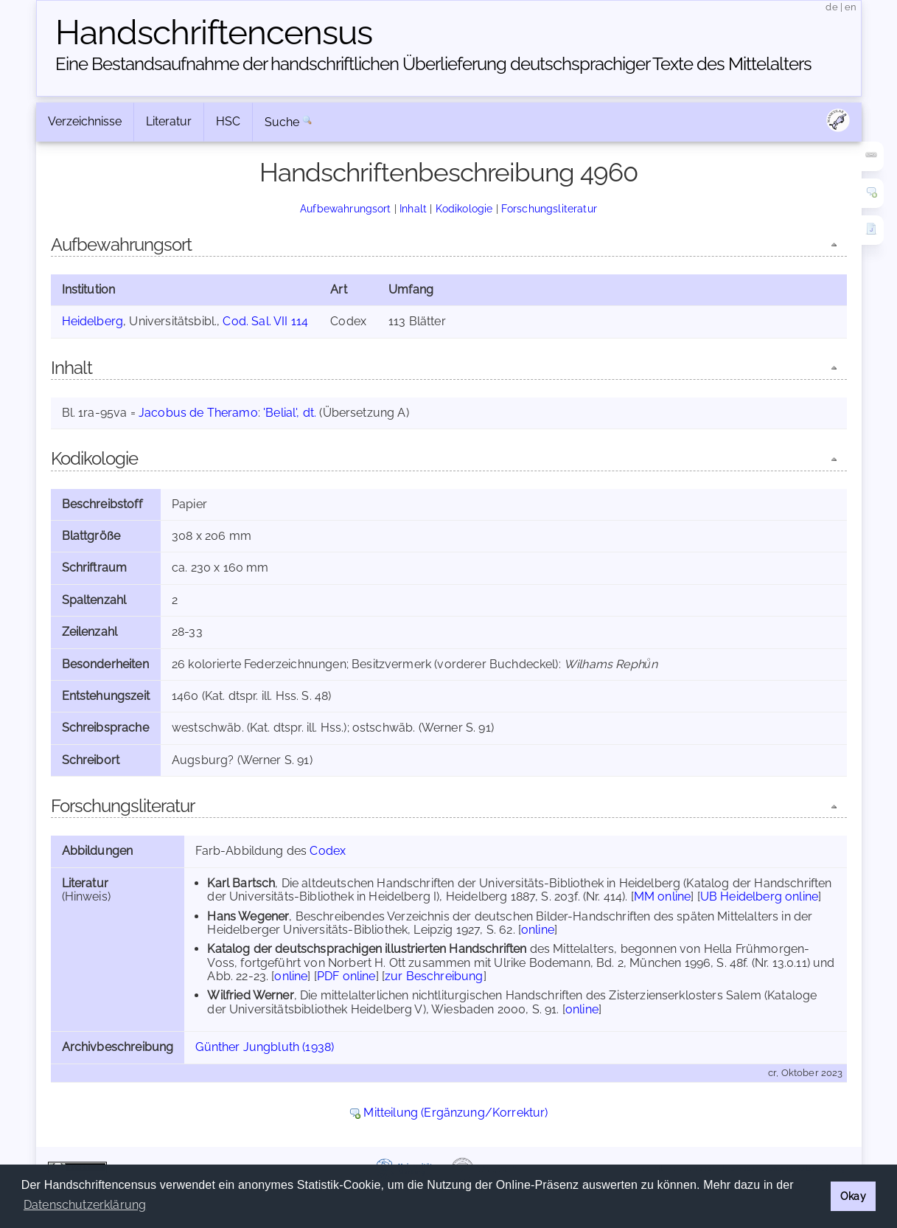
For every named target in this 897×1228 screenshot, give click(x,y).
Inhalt (413, 208)
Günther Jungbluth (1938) (264, 1047)
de (831, 7)
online (537, 930)
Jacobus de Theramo (198, 413)
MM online (662, 896)
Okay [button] (853, 1196)
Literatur (169, 121)
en (850, 7)
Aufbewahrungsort (345, 208)
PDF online (346, 976)
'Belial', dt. (289, 413)
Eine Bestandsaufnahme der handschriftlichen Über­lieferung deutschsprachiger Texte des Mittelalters (433, 63)
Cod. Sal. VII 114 (265, 321)
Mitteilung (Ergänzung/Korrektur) (455, 1113)
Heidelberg (93, 321)
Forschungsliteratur (549, 208)
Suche (282, 122)
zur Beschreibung (434, 976)
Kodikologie (464, 208)
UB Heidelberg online (759, 896)
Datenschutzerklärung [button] (85, 1205)
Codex (328, 851)
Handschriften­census (213, 32)
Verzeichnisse (85, 121)
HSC (228, 121)
